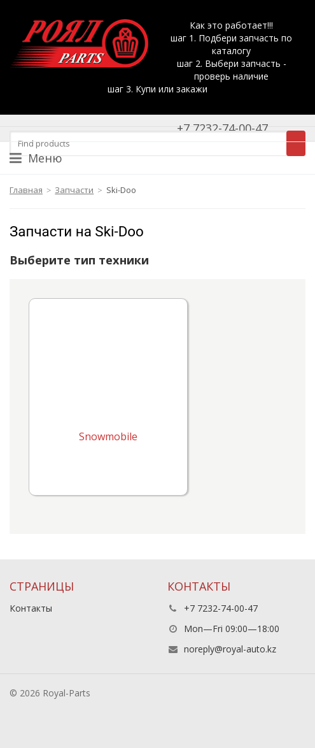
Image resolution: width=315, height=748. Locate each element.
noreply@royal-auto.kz (230, 649)
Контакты (31, 608)
